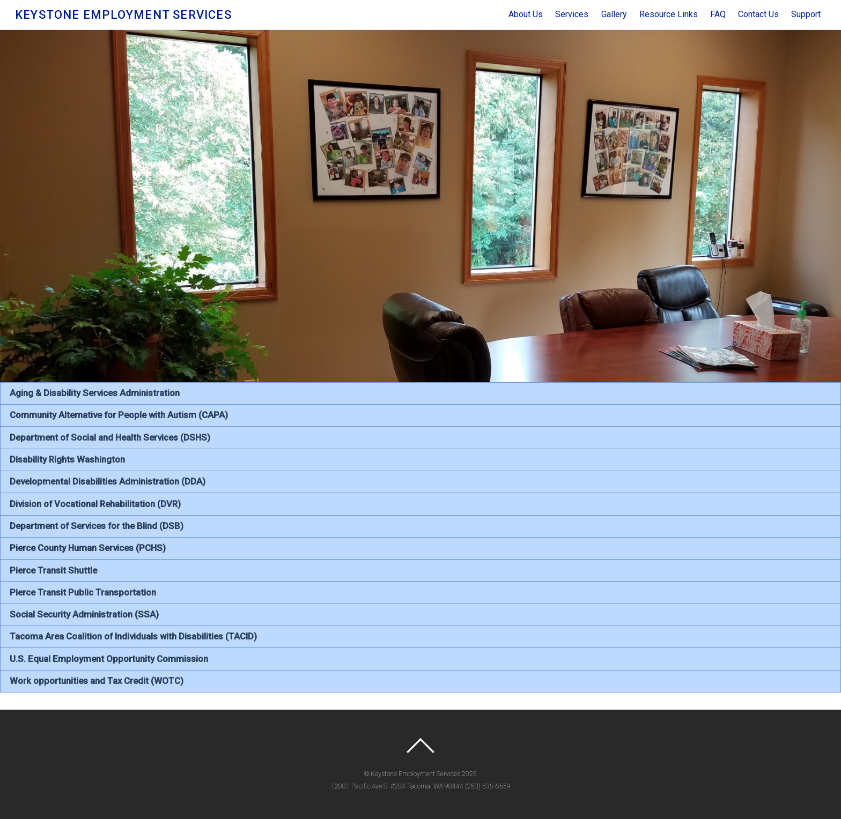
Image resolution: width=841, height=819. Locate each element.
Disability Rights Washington (67, 459)
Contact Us (758, 14)
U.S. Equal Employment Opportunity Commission (109, 658)
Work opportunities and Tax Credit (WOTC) (96, 680)
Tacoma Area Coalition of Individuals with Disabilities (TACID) (133, 636)
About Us (525, 14)
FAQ (718, 14)
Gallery (614, 14)
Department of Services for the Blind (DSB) (96, 525)
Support (806, 14)
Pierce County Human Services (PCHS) (88, 547)
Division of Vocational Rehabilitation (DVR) (95, 503)
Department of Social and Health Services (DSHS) (110, 437)
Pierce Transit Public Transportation (83, 592)
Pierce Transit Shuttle (53, 570)
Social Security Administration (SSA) (84, 614)
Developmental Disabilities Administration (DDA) (107, 481)
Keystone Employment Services (415, 774)
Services (571, 14)
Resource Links (668, 14)
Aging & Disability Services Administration (95, 393)
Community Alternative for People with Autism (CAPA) (119, 414)
